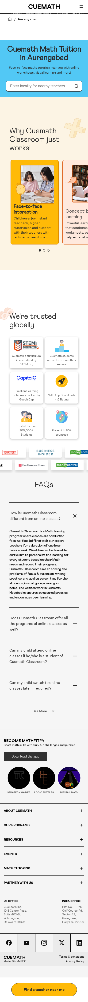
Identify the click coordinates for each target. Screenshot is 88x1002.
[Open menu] (81, 6)
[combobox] (38, 86)
